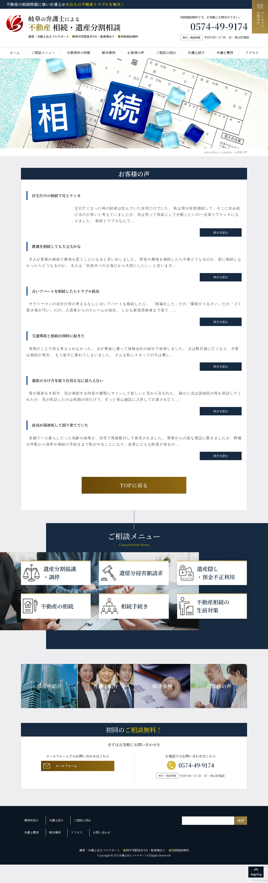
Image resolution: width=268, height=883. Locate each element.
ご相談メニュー (43, 53)
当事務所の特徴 (78, 53)
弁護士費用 (224, 53)
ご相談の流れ (166, 53)
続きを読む (220, 232)
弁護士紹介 (196, 53)
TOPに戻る (134, 485)
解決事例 (108, 53)
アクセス (252, 53)
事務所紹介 (32, 845)
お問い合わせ (97, 853)
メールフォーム (76, 796)
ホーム (15, 53)
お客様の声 (135, 53)
